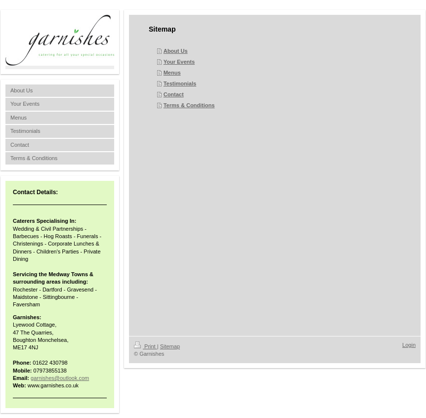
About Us (176, 51)
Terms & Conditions (189, 105)
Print (145, 346)
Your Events (179, 62)
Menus (172, 73)
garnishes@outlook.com (60, 378)
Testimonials (180, 83)
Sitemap (170, 346)
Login (409, 345)
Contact (174, 94)
